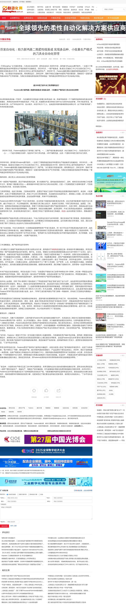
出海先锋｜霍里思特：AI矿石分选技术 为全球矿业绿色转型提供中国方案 (25, 587)
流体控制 (11, 411)
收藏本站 (15, 2)
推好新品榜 (98, 18)
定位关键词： (31, 7)
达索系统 (40, 10)
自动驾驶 (80, 7)
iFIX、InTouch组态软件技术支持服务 (110, 61)
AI (111, 394)
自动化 (111, 390)
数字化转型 (56, 7)
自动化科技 (84, 408)
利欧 (92, 10)
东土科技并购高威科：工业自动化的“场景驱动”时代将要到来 (21, 541)
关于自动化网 (113, 18)
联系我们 (28, 2)
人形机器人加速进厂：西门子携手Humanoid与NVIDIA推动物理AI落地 (24, 590)
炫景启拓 (75, 408)
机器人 (64, 211)
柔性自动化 (12, 408)
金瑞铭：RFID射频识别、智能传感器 (110, 58)
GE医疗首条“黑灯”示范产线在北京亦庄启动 (16, 576)
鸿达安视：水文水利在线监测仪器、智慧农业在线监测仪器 (19, 431)
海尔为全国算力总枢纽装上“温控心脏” (60, 579)
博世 (60, 10)
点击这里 (77, 426)
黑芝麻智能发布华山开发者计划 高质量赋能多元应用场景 (66, 547)
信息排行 (99, 132)
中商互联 (59, 12)
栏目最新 (99, 405)
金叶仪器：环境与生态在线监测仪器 (109, 51)
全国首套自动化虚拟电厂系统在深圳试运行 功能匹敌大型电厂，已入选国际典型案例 (29, 564)
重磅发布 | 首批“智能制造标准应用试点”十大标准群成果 (20, 602)
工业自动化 (102, 383)
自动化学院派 (70, 18)
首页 (4, 18)
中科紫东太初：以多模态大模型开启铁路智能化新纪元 (65, 538)
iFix (93, 7)
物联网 (115, 375)
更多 (122, 132)
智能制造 (65, 7)
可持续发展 (113, 367)
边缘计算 (48, 7)
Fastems (30, 408)
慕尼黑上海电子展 (51, 10)
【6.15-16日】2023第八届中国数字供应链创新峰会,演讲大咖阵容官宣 (24, 552)
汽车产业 (101, 386)
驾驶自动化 (85, 18)
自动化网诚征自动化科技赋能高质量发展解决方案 (64, 541)
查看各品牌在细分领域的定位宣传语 (59, 431)
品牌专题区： (31, 10)
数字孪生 (40, 7)
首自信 (81, 10)
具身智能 (101, 394)
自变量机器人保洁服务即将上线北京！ (60, 599)
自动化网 (44, 59)
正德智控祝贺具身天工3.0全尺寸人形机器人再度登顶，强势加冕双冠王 (71, 590)
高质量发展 (115, 360)
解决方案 (39, 408)
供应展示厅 (50, 12)
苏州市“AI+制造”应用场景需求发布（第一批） (62, 582)
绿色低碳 (115, 383)
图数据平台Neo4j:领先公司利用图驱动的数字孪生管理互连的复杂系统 (24, 473)
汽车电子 (72, 7)
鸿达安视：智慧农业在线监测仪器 (109, 48)
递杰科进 (74, 10)
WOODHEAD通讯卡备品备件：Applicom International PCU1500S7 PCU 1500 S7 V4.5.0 (30, 550)
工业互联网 (102, 375)
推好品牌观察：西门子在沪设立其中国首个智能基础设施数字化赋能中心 (25, 547)
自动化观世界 (76, 39)
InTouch (87, 7)
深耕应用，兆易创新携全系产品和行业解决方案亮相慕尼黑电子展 (23, 544)
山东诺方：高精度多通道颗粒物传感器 (110, 54)
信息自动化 (66, 408)
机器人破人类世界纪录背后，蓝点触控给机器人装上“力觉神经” (22, 599)
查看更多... (99, 126)
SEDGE (19, 411)
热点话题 (99, 196)
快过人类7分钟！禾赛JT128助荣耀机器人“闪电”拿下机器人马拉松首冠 (24, 596)
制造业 (3, 411)
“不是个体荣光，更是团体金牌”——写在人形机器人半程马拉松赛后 (23, 585)
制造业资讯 (67, 12)
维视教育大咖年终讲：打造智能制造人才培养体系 (18, 558)
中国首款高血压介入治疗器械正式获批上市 (62, 555)
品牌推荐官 (76, 12)
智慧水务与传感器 (7, 538)
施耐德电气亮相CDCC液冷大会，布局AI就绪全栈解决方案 (67, 593)
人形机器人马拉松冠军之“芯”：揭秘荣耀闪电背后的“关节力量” (68, 585)
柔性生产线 (22, 408)
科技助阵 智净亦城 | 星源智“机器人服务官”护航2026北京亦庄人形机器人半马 (27, 582)
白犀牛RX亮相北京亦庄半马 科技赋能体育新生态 (17, 593)
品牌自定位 (28, 18)
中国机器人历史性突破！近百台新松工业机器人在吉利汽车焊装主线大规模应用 (73, 576)
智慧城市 (114, 386)
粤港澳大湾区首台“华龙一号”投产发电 (60, 587)
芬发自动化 (71, 59)
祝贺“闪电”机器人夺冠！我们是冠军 (59, 596)
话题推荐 (99, 355)
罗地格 (87, 10)
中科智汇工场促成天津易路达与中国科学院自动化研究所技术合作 (23, 579)
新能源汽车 (113, 379)
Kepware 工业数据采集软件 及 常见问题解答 (16, 555)
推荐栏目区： (31, 12)
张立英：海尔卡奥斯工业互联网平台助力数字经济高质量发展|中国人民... (25, 470)
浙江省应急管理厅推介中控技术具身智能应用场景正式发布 (67, 602)
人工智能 (101, 360)
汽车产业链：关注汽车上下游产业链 (109, 117)
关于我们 (22, 2)
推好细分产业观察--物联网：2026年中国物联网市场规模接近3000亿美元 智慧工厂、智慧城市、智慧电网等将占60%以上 (41, 561)
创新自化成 (42, 18)
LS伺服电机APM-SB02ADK (57, 552)
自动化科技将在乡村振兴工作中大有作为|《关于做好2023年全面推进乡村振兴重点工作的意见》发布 (80, 564)
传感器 (101, 367)
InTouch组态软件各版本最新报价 (108, 44)
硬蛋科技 (66, 10)
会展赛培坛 (15, 18)
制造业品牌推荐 (87, 12)
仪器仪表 (101, 398)
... (96, 7)
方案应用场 (41, 12)
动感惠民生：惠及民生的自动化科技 (109, 104)
